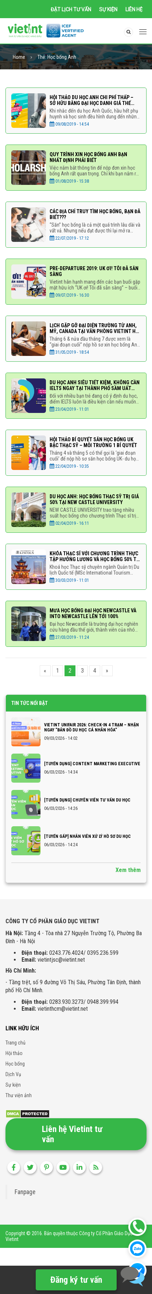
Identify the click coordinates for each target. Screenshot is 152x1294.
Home (19, 58)
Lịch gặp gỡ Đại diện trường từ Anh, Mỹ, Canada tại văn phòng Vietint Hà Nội (94, 329)
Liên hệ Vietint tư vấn (72, 1134)
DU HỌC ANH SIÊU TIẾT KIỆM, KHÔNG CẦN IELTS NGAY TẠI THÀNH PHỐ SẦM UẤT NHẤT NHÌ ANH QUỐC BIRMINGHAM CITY (95, 386)
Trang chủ (15, 1043)
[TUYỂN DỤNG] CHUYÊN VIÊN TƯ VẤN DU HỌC (87, 800)
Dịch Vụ (13, 1075)
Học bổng (15, 1064)
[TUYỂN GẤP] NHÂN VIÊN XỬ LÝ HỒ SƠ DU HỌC (87, 837)
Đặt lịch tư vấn (71, 9)
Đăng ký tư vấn (76, 1280)
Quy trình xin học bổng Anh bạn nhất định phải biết (88, 158)
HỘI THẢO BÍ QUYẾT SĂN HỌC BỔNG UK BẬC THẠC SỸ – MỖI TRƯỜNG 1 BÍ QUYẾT (93, 443)
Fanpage (25, 1192)
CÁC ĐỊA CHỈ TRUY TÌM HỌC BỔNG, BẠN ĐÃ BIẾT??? (95, 215)
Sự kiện (108, 9)
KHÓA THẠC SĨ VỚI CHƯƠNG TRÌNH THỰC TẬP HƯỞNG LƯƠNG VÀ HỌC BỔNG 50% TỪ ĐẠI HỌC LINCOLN (95, 557)
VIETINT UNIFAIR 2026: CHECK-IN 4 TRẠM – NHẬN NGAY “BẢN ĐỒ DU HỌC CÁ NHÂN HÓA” (91, 728)
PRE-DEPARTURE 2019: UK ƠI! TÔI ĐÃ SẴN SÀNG (94, 272)
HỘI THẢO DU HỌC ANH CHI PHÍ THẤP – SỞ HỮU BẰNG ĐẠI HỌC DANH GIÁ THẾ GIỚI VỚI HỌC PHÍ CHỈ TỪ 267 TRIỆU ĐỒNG (94, 101)
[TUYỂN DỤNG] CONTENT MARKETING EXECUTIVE (92, 764)
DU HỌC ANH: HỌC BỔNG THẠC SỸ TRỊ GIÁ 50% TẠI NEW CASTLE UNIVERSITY (94, 500)
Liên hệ (134, 9)
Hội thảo (14, 1053)
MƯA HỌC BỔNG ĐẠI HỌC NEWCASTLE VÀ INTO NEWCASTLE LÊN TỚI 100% (93, 614)
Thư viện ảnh (18, 1096)
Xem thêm (128, 870)
